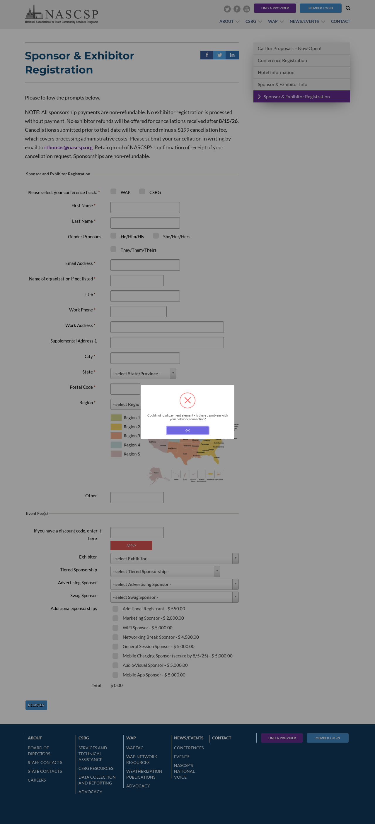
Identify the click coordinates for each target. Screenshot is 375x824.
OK (187, 430)
